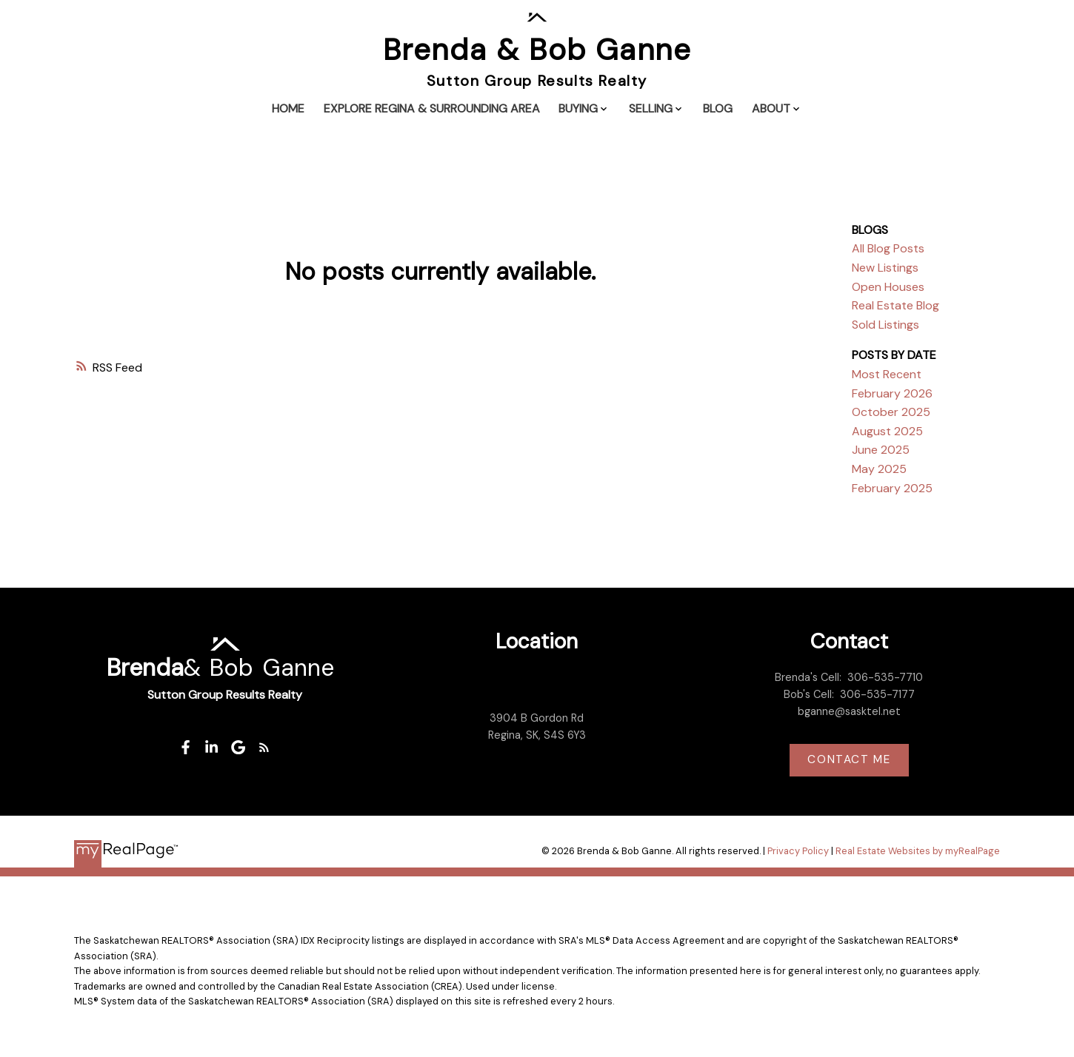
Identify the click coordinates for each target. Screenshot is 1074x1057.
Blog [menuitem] (718, 108)
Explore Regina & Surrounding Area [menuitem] (432, 108)
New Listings (885, 267)
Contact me (848, 760)
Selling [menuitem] (651, 108)
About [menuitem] (771, 108)
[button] (186, 747)
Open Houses (888, 287)
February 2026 (892, 393)
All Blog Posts (888, 248)
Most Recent (886, 374)
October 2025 (891, 412)
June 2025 (881, 449)
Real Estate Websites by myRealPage (917, 851)
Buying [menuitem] (578, 108)
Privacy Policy (798, 851)
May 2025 (879, 469)
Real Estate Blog (895, 305)
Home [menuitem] (288, 108)
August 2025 (887, 431)
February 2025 (892, 488)
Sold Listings (885, 324)
